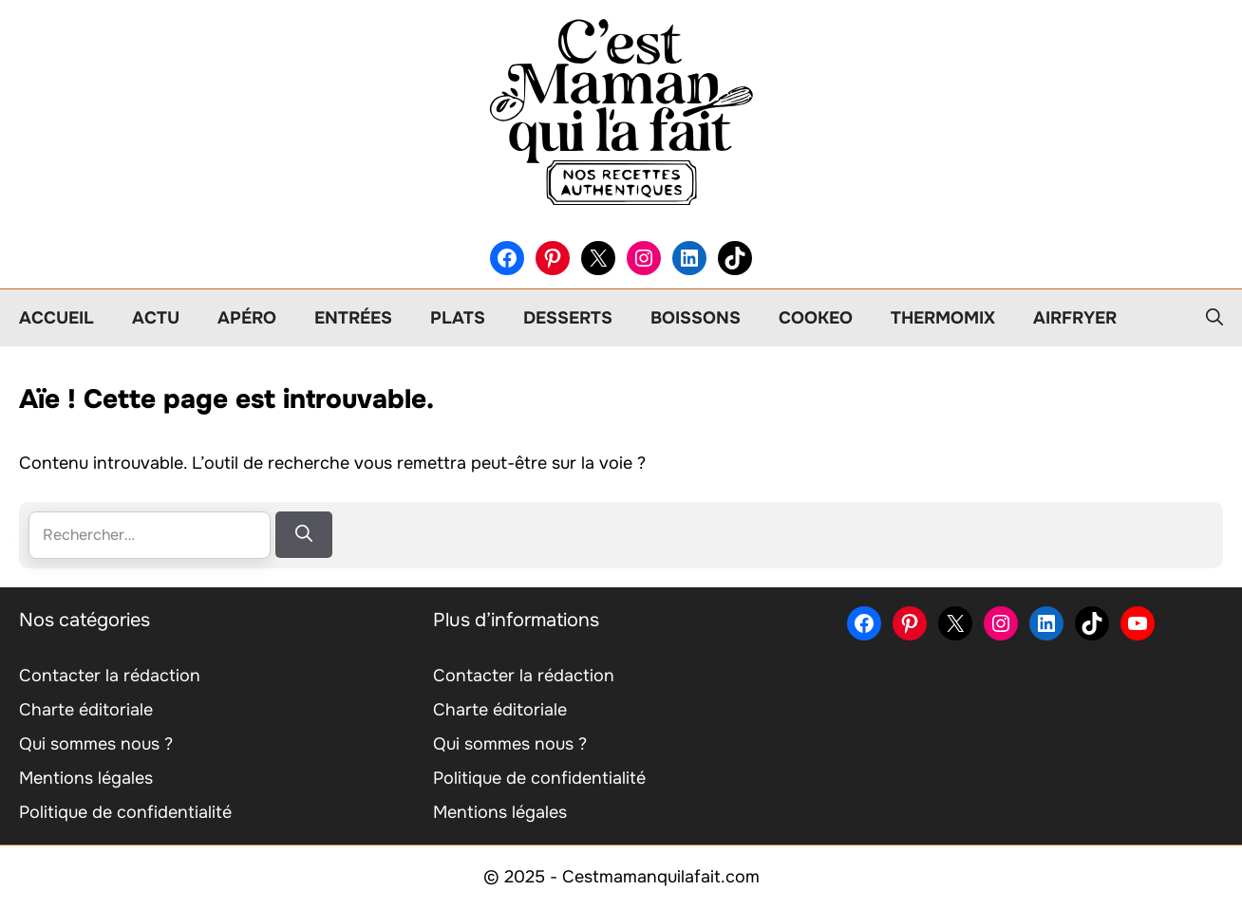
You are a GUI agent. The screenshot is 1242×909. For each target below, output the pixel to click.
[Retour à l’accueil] (621, 111)
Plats (457, 317)
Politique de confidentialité (125, 812)
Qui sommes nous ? (96, 743)
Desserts (567, 317)
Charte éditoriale (86, 709)
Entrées (353, 317)
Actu (155, 317)
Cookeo (816, 317)
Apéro (246, 317)
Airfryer (1075, 317)
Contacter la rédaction (109, 675)
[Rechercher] (303, 534)
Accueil (56, 317)
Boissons (695, 317)
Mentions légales (86, 778)
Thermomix (943, 317)
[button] (1214, 317)
